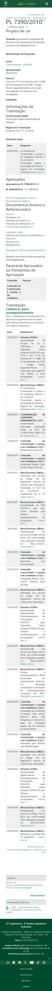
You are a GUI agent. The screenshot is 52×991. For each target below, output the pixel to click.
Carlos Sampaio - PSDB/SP (19, 64)
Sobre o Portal (26, 969)
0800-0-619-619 (27, 945)
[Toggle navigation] (5, 4)
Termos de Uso (26, 975)
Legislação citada (14, 232)
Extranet (26, 986)
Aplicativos (26, 980)
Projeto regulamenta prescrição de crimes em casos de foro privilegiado (24, 886)
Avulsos (10, 214)
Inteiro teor (16, 27)
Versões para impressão (35, 15)
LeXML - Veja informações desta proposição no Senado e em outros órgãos (24, 909)
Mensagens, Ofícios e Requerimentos (24, 250)
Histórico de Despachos (17, 226)
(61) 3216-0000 (36, 948)
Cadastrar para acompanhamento (19, 311)
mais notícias (38, 895)
